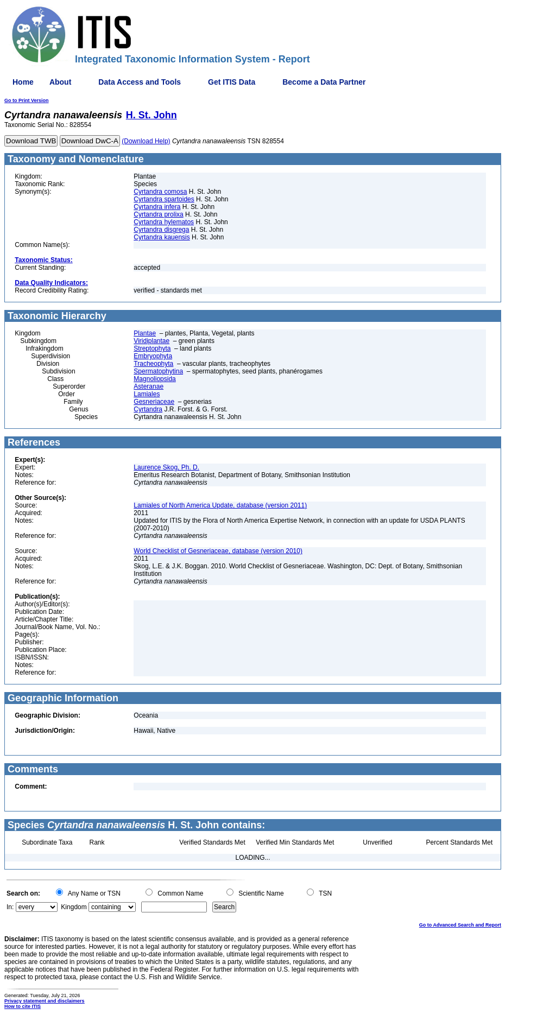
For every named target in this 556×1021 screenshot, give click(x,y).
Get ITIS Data (231, 82)
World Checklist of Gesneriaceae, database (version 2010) (218, 551)
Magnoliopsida (154, 379)
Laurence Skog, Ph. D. (166, 467)
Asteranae (148, 386)
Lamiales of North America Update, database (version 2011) (220, 505)
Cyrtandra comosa (160, 191)
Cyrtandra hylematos (164, 222)
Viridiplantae (151, 341)
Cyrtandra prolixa (158, 214)
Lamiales (147, 394)
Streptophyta (152, 348)
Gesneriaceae (154, 401)
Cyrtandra (148, 409)
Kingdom (73, 907)
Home (23, 82)
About (60, 82)
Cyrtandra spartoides (164, 199)
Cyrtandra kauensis (161, 237)
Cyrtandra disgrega (161, 229)
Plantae (145, 333)
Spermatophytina (158, 371)
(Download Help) (146, 141)
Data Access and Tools (139, 82)
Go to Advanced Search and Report (460, 925)
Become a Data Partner (323, 82)
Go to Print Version (26, 100)
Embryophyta (153, 356)
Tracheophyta (153, 363)
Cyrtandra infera (157, 207)
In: (10, 907)
